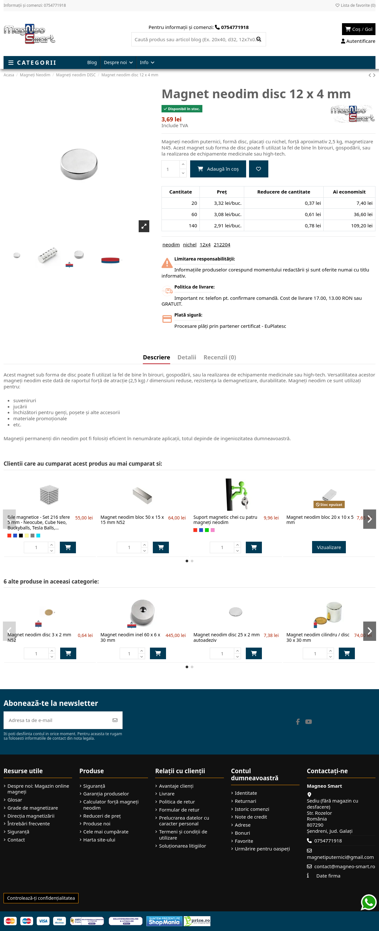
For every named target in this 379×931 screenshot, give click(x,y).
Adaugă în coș (218, 169)
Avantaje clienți (176, 786)
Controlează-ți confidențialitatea (41, 898)
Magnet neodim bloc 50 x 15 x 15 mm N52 (132, 520)
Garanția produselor (106, 794)
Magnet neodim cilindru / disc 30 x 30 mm (317, 637)
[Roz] (213, 530)
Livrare (166, 794)
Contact (16, 840)
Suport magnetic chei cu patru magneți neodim (225, 520)
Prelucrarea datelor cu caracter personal (184, 821)
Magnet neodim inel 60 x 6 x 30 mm (130, 637)
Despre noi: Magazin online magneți (38, 789)
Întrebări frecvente (28, 824)
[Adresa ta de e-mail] (56, 720)
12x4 (205, 244)
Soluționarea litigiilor (182, 846)
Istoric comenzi (252, 809)
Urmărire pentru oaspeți (262, 849)
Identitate (246, 793)
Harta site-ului (99, 840)
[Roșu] (9, 535)
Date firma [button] (328, 875)
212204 (222, 244)
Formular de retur (179, 810)
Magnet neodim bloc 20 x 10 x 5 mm (320, 520)
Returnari (245, 801)
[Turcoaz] (38, 535)
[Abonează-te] (115, 720)
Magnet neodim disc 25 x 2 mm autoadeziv (226, 637)
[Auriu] (27, 535)
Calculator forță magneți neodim (111, 805)
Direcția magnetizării (30, 816)
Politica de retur (177, 802)
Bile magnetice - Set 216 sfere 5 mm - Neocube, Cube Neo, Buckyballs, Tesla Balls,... (38, 522)
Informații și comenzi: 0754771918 (35, 5)
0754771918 (328, 840)
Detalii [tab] (187, 357)
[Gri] (32, 535)
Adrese (243, 825)
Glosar (14, 800)
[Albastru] (15, 535)
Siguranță (18, 832)
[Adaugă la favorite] (258, 168)
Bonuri (242, 833)
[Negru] (21, 535)
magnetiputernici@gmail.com (340, 857)
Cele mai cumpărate (106, 832)
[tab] (220, 358)
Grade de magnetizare (32, 808)
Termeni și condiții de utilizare (183, 835)
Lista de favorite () (355, 5)
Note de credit (251, 817)
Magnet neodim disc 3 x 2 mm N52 (39, 637)
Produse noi (96, 824)
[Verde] (207, 530)
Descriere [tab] (156, 357)
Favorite (244, 841)
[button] (187, 561)
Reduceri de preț (102, 816)
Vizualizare (329, 547)
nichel (190, 244)
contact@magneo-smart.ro (344, 866)
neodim (171, 244)
